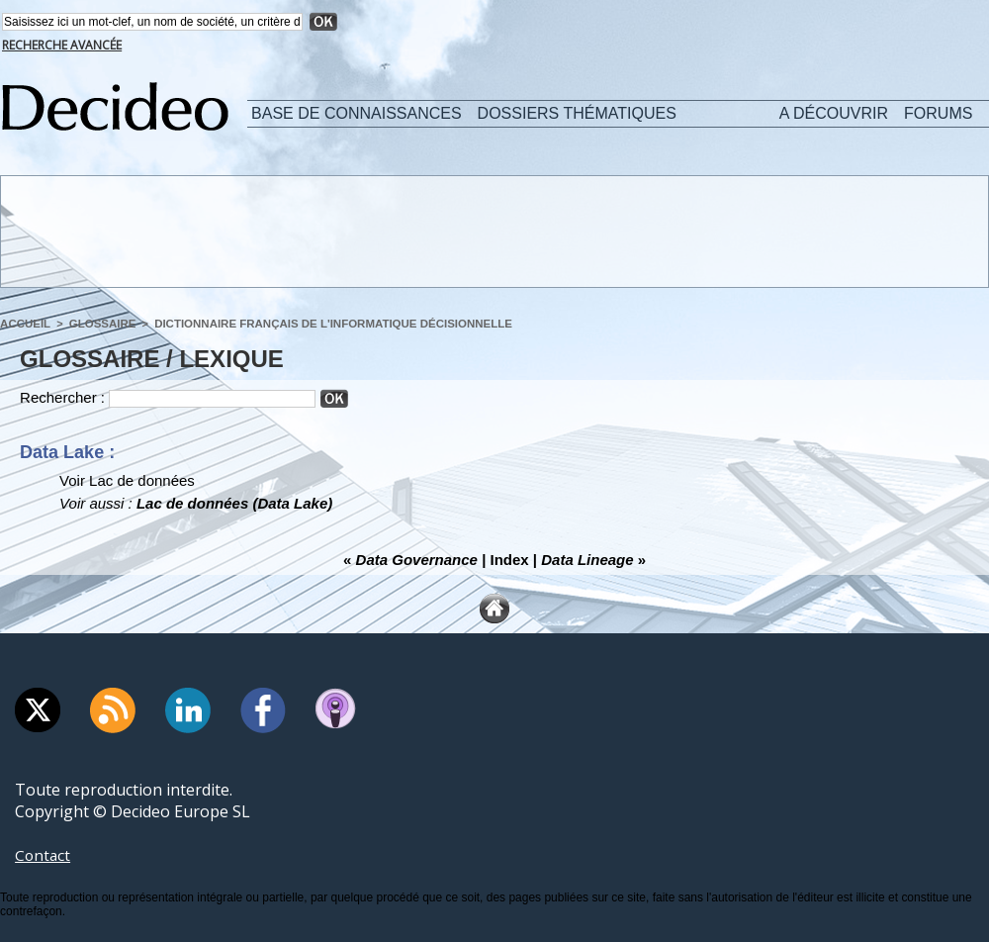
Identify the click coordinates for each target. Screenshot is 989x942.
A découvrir (833, 113)
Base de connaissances (356, 113)
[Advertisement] (494, 230)
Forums (938, 113)
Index (510, 559)
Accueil (24, 324)
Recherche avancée (62, 45)
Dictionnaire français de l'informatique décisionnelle (320, 324)
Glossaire (98, 324)
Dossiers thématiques (577, 113)
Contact (43, 855)
